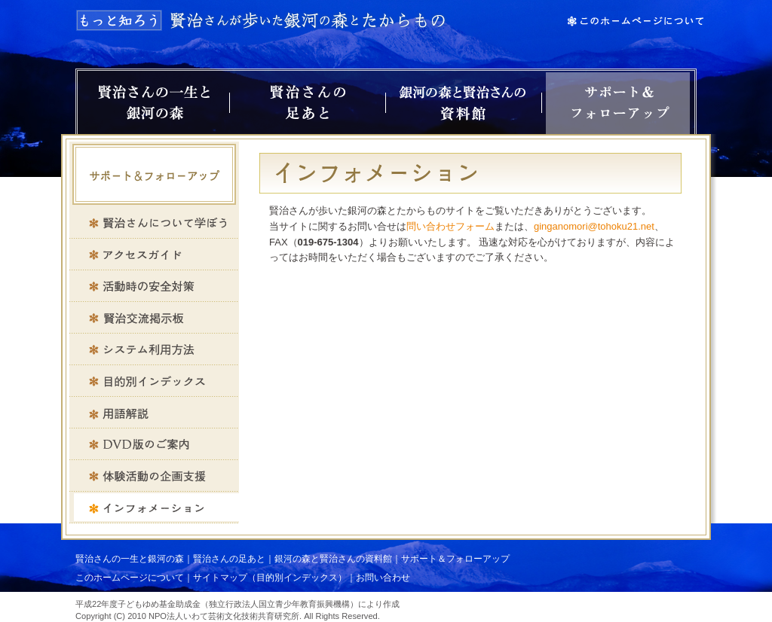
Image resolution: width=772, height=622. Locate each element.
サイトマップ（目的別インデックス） (270, 577)
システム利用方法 (154, 349)
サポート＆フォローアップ (618, 103)
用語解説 (154, 412)
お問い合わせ (383, 577)
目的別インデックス (154, 381)
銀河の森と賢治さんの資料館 (464, 103)
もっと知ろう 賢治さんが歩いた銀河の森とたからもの (261, 20)
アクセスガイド (154, 254)
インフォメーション (154, 507)
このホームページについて (129, 577)
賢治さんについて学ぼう (154, 223)
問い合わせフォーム (450, 226)
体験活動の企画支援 (154, 476)
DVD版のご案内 (154, 444)
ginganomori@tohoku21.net (594, 226)
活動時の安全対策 (154, 286)
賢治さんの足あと (307, 103)
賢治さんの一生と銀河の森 (153, 103)
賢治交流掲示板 (154, 318)
